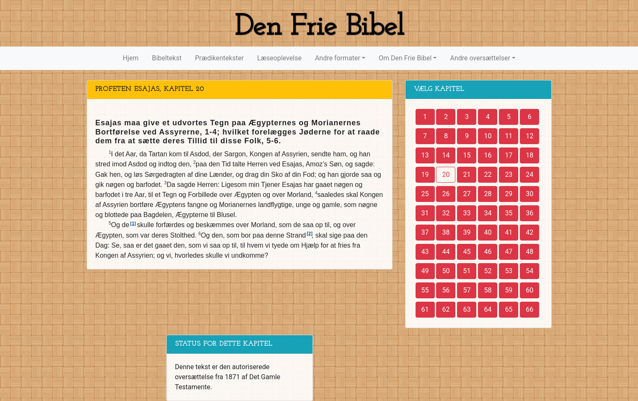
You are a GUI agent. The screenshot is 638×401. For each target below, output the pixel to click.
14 (445, 155)
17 (508, 155)
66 (529, 309)
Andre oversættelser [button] (480, 58)
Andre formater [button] (337, 58)
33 (466, 213)
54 (529, 271)
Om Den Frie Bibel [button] (405, 58)
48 (529, 252)
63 (466, 309)
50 (445, 271)
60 (529, 290)
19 (425, 175)
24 (529, 175)
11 (508, 136)
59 (508, 290)
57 (466, 290)
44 (445, 252)
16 (487, 155)
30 (529, 194)
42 (529, 232)
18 (529, 155)
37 (425, 232)
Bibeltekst (167, 58)
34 (487, 213)
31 (425, 213)
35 (508, 213)
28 (487, 194)
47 (508, 252)
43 (425, 252)
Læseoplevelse (279, 58)
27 (466, 194)
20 (445, 175)
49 (425, 271)
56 (445, 290)
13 (425, 155)
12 (529, 136)
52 (487, 271)
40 (487, 232)
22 (487, 175)
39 (466, 232)
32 (445, 213)
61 (425, 309)
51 (466, 271)
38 (445, 232)
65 (508, 309)
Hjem (131, 58)
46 (487, 252)
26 (445, 194)
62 (445, 309)
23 (508, 175)
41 (508, 232)
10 (487, 136)
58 (487, 290)
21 (466, 175)
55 (425, 290)
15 (466, 155)
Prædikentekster (219, 58)
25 (425, 194)
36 (529, 213)
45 (466, 252)
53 (508, 271)
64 (487, 309)
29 (508, 194)
